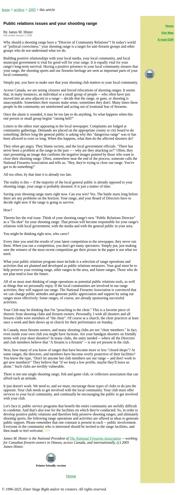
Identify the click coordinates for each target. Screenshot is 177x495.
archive (19, 10)
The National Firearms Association (95, 438)
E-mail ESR (166, 39)
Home (169, 26)
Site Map (167, 32)
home (6, 10)
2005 (32, 10)
